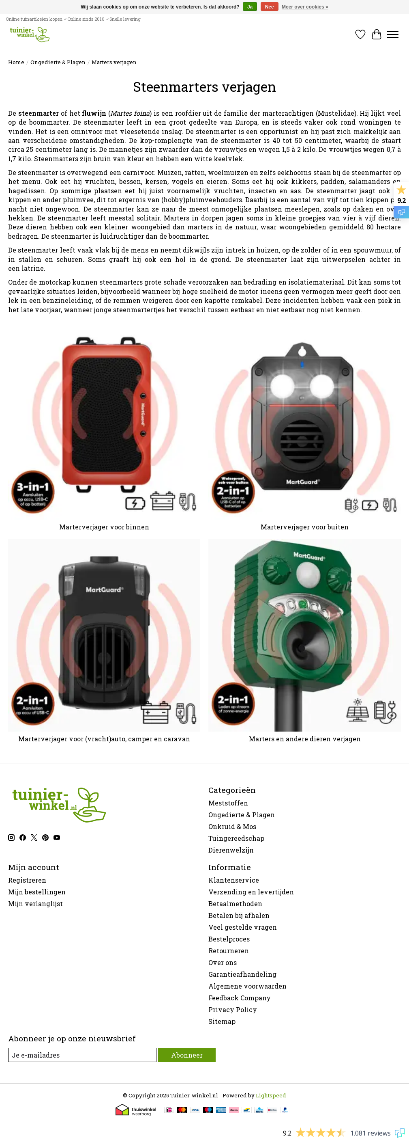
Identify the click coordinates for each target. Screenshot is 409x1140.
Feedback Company (239, 997)
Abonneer (187, 1055)
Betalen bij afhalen (239, 915)
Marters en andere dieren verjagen (305, 738)
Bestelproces (229, 939)
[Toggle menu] (393, 34)
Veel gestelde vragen (242, 927)
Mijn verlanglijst (35, 903)
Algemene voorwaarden (247, 986)
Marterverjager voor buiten (305, 526)
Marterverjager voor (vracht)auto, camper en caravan (104, 738)
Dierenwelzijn (231, 850)
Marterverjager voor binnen (104, 526)
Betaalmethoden (235, 903)
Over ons (222, 962)
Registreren (27, 880)
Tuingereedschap (236, 838)
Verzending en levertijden (251, 891)
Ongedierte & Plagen (58, 62)
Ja (250, 7)
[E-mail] (82, 1055)
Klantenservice (233, 880)
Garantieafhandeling (242, 974)
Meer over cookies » (305, 7)
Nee (269, 7)
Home (16, 62)
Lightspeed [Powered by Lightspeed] (271, 1095)
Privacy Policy (232, 1009)
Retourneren (228, 950)
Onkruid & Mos (232, 826)
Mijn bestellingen (37, 891)
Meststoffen (228, 803)
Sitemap (222, 1021)
